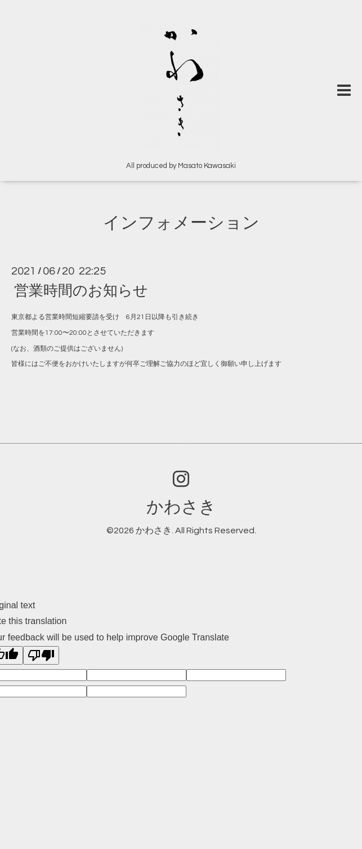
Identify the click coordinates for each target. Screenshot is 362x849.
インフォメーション (181, 223)
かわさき (181, 507)
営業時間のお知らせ (81, 291)
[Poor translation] (41, 655)
